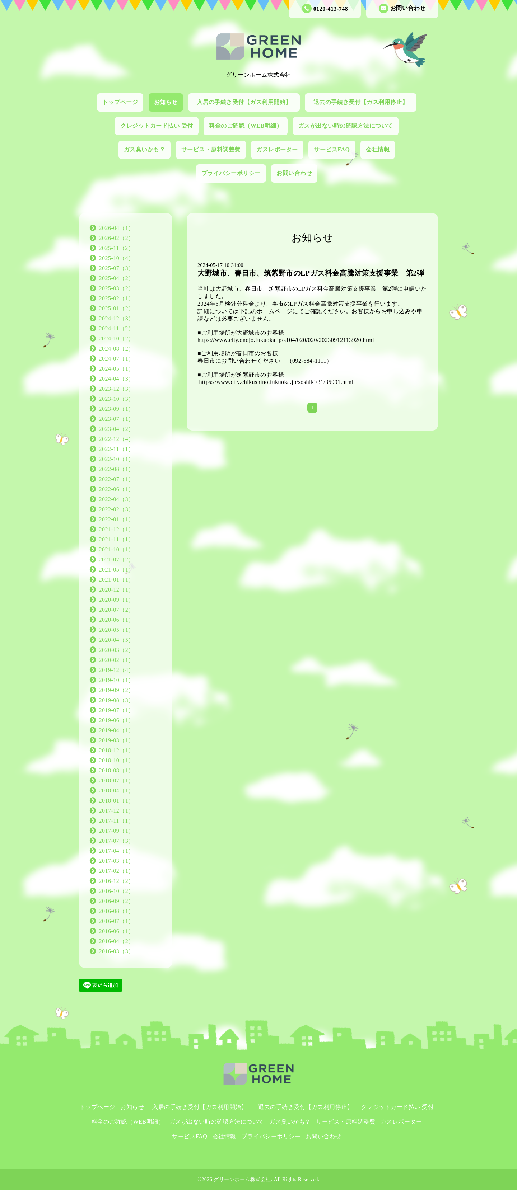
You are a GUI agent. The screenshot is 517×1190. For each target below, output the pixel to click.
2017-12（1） (116, 811)
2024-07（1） (116, 359)
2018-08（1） (116, 770)
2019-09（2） (116, 690)
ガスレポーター (277, 149)
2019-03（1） (116, 740)
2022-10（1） (116, 459)
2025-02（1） (116, 298)
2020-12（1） (116, 590)
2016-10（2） (116, 891)
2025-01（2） (116, 308)
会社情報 (378, 149)
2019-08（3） (116, 700)
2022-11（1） (116, 449)
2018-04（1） (116, 790)
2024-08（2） (116, 348)
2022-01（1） (116, 519)
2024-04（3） (116, 379)
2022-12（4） (116, 439)
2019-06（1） (116, 720)
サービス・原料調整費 (211, 149)
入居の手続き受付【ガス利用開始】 (247, 102)
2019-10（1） (116, 680)
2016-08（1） (116, 911)
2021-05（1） (116, 569)
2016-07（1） (116, 921)
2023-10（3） (116, 399)
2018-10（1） (116, 760)
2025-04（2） (116, 278)
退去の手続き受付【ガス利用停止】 (363, 102)
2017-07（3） (116, 841)
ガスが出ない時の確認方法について (345, 126)
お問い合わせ (402, 8)
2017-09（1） (116, 831)
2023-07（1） (116, 419)
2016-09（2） (116, 901)
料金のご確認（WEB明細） (245, 126)
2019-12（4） (116, 670)
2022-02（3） (116, 509)
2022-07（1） (116, 479)
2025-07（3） (116, 268)
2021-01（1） (116, 580)
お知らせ (166, 102)
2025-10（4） (116, 258)
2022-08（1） (116, 469)
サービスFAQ (332, 149)
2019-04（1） (116, 730)
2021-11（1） (116, 539)
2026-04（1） (116, 228)
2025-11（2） (116, 248)
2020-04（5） (116, 640)
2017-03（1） (116, 861)
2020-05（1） (116, 630)
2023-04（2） (116, 429)
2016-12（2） (116, 881)
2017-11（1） (116, 821)
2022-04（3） (116, 499)
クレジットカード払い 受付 (156, 126)
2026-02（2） (116, 238)
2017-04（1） (116, 851)
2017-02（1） (116, 871)
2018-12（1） (116, 750)
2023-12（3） (116, 389)
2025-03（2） (116, 288)
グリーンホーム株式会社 (242, 1179)
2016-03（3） (116, 951)
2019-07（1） (116, 710)
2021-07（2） (116, 559)
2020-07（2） (116, 610)
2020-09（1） (116, 600)
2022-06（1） (116, 489)
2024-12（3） (116, 318)
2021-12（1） (116, 529)
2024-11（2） (116, 328)
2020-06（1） (116, 620)
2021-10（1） (116, 549)
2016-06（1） (116, 931)
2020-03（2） (116, 650)
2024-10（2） (116, 338)
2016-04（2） (116, 941)
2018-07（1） (116, 780)
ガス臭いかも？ (145, 149)
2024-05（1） (116, 369)
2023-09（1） (116, 409)
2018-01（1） (116, 801)
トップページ (120, 102)
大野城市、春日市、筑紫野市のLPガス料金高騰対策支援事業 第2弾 (310, 273)
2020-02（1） (116, 660)
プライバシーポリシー (231, 173)
